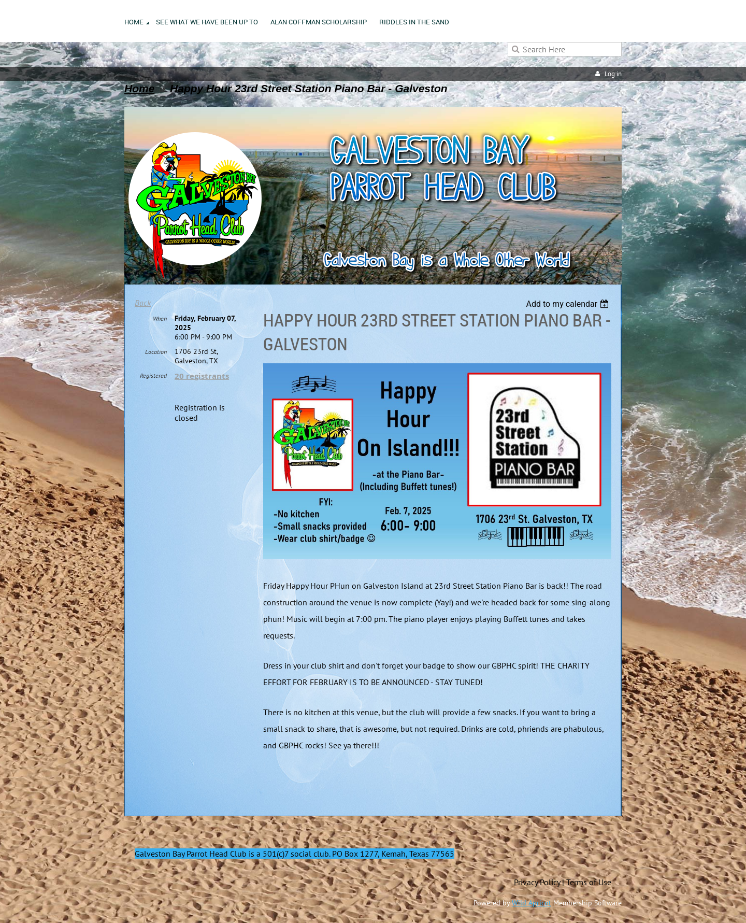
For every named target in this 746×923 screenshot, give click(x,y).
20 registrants (202, 376)
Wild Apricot (531, 902)
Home (139, 88)
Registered (153, 375)
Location (156, 352)
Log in (613, 73)
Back (143, 302)
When (160, 318)
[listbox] (568, 303)
